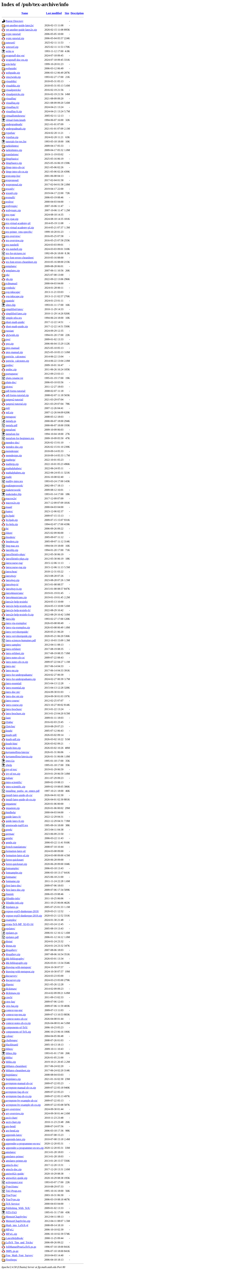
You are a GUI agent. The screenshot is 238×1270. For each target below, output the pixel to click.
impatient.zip (13, 808)
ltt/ (7, 528)
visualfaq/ (11, 98)
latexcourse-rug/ (14, 563)
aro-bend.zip (12, 1130)
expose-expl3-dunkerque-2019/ (22, 911)
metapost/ (11, 416)
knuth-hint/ (12, 743)
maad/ (9, 507)
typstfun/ (10, 132)
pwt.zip (10, 343)
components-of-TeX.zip (18, 1031)
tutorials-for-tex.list (16, 141)
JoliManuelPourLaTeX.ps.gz (21, 1246)
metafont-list (12, 434)
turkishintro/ (12, 145)
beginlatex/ (12, 1074)
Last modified (54, 13)
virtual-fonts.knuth (16, 120)
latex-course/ (13, 700)
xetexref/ (10, 42)
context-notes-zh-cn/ (17, 1018)
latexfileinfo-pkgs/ (15, 554)
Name (24, 13)
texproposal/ (12, 180)
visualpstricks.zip (15, 94)
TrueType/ (11, 1195)
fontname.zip (13, 881)
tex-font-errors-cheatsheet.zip (21, 262)
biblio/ (9, 1057)
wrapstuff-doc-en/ (15, 55)
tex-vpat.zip (12, 219)
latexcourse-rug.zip (16, 567)
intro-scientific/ (14, 782)
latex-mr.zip (12, 670)
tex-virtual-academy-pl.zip (20, 227)
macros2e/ (11, 498)
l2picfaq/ (10, 726)
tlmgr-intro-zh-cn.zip (17, 171)
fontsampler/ (12, 868)
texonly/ (10, 188)
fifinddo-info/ (13, 898)
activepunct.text (14, 1182)
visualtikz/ (11, 81)
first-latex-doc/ (13, 885)
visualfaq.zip (12, 102)
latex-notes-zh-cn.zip (17, 661)
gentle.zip (11, 842)
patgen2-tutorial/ (14, 399)
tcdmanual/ (12, 283)
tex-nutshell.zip (14, 249)
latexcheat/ (11, 571)
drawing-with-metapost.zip (20, 971)
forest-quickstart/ (15, 859)
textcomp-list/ (13, 176)
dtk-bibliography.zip (16, 963)
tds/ (8, 274)
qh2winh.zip (12, 335)
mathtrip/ (11, 459)
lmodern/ (10, 537)
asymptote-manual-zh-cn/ (19, 1083)
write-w (10, 51)
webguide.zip (13, 72)
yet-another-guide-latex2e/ (20, 25)
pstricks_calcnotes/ (16, 356)
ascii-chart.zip (13, 1122)
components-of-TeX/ (17, 1027)
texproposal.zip (14, 184)
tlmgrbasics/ (12, 158)
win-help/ (11, 64)
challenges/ (12, 1040)
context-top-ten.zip (16, 1014)
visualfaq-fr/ (12, 107)
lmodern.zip (12, 541)
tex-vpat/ (10, 214)
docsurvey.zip (13, 980)
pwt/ (8, 339)
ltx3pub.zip (12, 520)
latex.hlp (10, 618)
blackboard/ (12, 1044)
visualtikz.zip (13, 85)
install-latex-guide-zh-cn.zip (21, 799)
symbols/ (10, 287)
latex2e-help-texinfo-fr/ (18, 610)
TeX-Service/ (13, 1203)
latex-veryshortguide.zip (19, 636)
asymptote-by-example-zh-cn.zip (23, 1104)
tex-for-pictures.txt (16, 253)
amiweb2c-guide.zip (16, 1178)
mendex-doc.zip (14, 446)
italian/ (9, 778)
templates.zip (13, 270)
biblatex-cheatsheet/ (16, 1066)
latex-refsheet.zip (15, 653)
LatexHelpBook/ (14, 1238)
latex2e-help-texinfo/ (17, 601)
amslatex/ (11, 1152)
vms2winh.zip (13, 77)
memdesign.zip (14, 455)
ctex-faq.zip (12, 1006)
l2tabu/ (9, 722)
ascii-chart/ (12, 1117)
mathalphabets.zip (15, 472)
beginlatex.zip (13, 1079)
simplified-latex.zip (16, 313)
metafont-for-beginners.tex (20, 438)
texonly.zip (12, 193)
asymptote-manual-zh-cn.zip (21, 1087)
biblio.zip (11, 1061)
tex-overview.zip (14, 240)
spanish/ (10, 300)
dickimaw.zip (13, 993)
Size (67, 13)
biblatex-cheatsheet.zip (18, 1070)
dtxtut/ (9, 941)
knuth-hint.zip (13, 747)
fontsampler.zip (14, 872)
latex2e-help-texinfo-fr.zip (20, 614)
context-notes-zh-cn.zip (18, 1023)
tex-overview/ (13, 236)
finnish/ (10, 894)
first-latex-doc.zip (15, 889)
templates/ (11, 266)
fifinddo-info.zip (14, 902)
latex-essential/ (14, 683)
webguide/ (11, 68)
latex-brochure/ (14, 709)
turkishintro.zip (14, 150)
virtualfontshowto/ (15, 115)
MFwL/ (10, 1229)
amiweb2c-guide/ (15, 1173)
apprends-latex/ (14, 1135)
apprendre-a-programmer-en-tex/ (23, 1143)
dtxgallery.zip (13, 954)
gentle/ (9, 838)
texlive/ (10, 201)
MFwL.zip (11, 1233)
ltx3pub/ (10, 515)
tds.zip (9, 279)
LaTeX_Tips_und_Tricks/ (19, 1242)
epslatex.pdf (12, 937)
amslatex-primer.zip (16, 1160)
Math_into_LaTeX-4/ (17, 1225)
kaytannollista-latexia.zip (19, 756)
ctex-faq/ (10, 1001)
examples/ (11, 920)
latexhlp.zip (12, 550)
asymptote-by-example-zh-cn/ (22, 1100)
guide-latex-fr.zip (15, 821)
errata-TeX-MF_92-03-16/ (20, 924)
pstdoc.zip (11, 369)
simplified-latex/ (14, 309)
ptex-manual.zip (14, 352)
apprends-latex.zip (15, 1139)
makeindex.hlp (13, 494)
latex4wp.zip (12, 580)
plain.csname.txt (14, 378)
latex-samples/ (13, 644)
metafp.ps (11, 421)
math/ (9, 477)
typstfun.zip (12, 137)
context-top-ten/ (14, 1010)
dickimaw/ (11, 988)
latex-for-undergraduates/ (19, 674)
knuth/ (9, 730)
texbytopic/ (12, 206)
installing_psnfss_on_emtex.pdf (23, 790)
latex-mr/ (11, 666)
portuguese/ (12, 373)
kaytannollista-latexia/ (17, 752)
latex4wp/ (11, 575)
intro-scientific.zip (15, 786)
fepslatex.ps (12, 907)
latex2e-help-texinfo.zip (18, 606)
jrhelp (9, 765)
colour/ (9, 1036)
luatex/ (9, 511)
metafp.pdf (11, 425)
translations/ (12, 154)
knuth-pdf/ (11, 735)
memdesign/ (12, 451)
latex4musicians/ (15, 593)
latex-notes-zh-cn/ (15, 657)
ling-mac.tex (12, 545)
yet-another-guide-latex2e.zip (21, 29)
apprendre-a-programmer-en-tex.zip (25, 1147)
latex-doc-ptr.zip (14, 696)
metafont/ (11, 429)
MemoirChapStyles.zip (18, 1221)
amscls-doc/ (12, 1165)
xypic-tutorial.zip (15, 38)
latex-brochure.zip (15, 713)
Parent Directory (14, 21)
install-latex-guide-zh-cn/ (19, 795)
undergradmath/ (14, 124)
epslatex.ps (12, 932)
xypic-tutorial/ (13, 34)
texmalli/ (10, 197)
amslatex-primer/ (15, 1156)
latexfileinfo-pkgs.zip (17, 558)
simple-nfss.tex (14, 317)
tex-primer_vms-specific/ (19, 231)
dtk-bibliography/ (15, 958)
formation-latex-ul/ (16, 851)
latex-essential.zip (15, 687)
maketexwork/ (13, 489)
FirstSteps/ (11, 1259)
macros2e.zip (13, 502)
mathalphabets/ (14, 468)
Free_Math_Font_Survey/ (19, 1255)
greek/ (9, 829)
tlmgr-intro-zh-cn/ (15, 167)
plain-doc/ (11, 382)
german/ (10, 833)
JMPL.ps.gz (12, 1251)
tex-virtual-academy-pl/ (18, 223)
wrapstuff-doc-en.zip (17, 59)
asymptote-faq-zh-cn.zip (19, 1096)
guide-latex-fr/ (13, 816)
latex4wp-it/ (12, 584)
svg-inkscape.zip (14, 296)
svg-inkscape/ (13, 292)
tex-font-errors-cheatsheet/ (20, 257)
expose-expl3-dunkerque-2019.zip (24, 915)
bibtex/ (9, 1049)
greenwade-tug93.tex (17, 825)
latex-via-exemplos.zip (18, 627)
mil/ (8, 408)
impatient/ (11, 803)
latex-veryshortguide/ (17, 631)
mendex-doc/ (13, 442)
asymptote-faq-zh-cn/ (17, 1092)
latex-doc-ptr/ (13, 692)
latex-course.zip (14, 704)
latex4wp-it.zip (14, 588)
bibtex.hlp (11, 1053)
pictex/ (9, 386)
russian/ (10, 330)
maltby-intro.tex (14, 481)
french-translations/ (16, 846)
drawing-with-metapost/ (18, 967)
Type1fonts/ (12, 1186)
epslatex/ (10, 928)
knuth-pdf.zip (13, 739)
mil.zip (9, 412)
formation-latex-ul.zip (17, 855)
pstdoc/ (9, 365)
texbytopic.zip (13, 210)
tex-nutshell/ (12, 244)
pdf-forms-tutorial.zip (17, 395)
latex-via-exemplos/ (16, 623)
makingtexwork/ (14, 485)
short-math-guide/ (15, 322)
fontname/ (11, 877)
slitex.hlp (11, 305)
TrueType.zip (13, 1199)
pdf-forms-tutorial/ (16, 391)
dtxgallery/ (11, 950)
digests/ (10, 984)
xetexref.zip (12, 46)
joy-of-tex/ (11, 769)
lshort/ (9, 532)
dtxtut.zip (11, 945)
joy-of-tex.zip (13, 773)
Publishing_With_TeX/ (18, 1208)
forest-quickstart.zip (16, 864)
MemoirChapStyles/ (16, 1216)
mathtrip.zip (12, 464)
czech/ (9, 997)
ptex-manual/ (13, 348)
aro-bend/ (11, 1126)
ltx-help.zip (12, 524)
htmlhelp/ (11, 812)
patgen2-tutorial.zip (16, 403)
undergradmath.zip (16, 128)
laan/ (8, 717)
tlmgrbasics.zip (14, 163)
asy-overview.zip (15, 1113)
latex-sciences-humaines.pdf (21, 640)
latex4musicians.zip (16, 597)
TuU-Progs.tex (13, 1190)
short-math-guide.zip (17, 326)
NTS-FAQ (11, 1212)
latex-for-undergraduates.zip (21, 679)
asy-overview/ (13, 1109)
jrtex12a (10, 760)
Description (77, 13)
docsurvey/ (11, 975)
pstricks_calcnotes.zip (17, 360)
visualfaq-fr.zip (14, 111)
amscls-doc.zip (14, 1169)
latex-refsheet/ (13, 649)
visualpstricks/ (13, 89)
